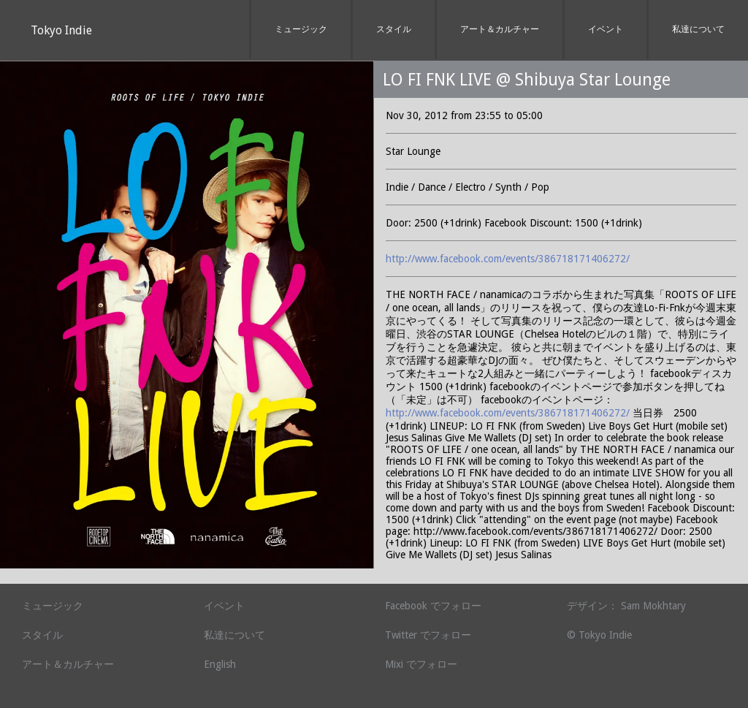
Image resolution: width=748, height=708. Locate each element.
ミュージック (301, 29)
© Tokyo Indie (599, 635)
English (220, 664)
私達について (698, 29)
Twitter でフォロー (428, 635)
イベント (605, 29)
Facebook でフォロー (433, 606)
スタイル (393, 29)
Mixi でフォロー (421, 664)
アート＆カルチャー (499, 29)
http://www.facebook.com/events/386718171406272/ (508, 258)
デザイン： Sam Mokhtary (626, 606)
